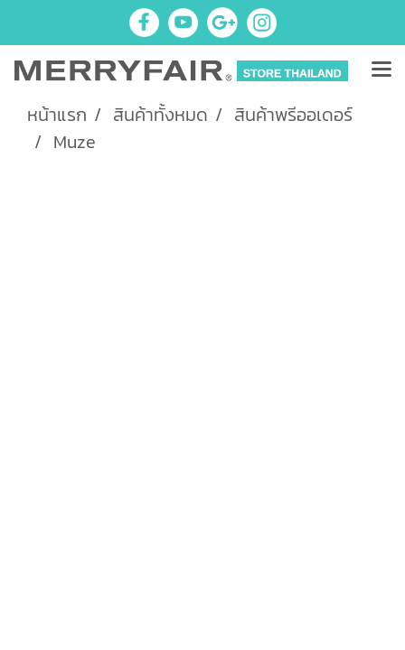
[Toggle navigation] (381, 70)
